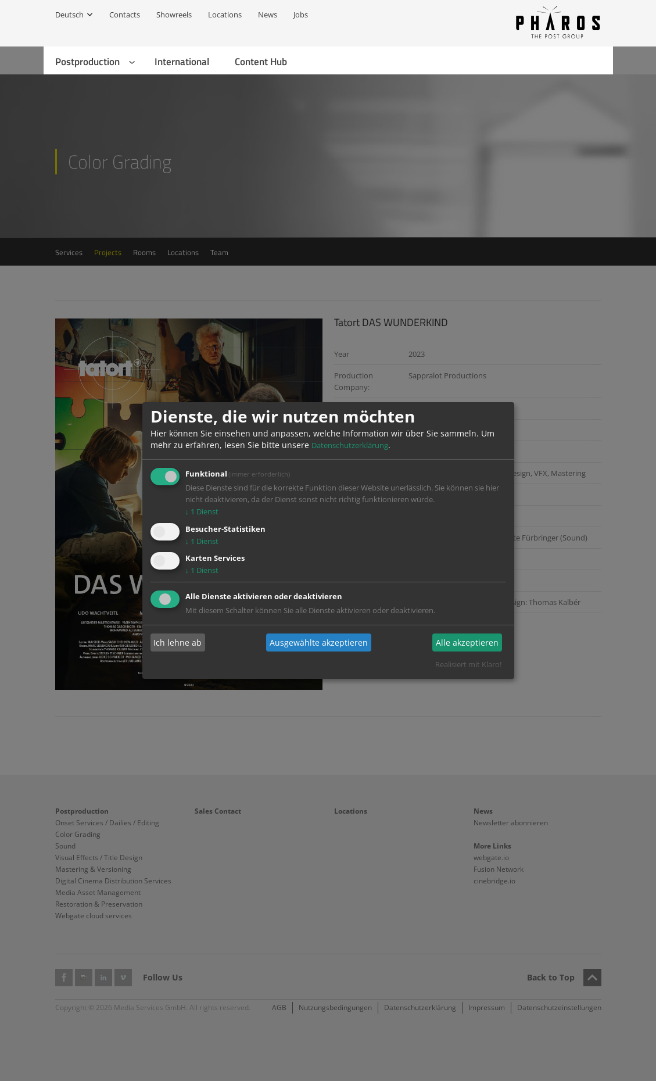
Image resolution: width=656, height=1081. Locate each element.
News (267, 14)
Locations (225, 14)
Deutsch (69, 14)
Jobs (300, 14)
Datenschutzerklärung (349, 445)
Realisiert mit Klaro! (468, 664)
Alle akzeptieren (467, 642)
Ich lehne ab (177, 642)
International (182, 61)
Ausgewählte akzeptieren (319, 642)
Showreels (174, 14)
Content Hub (261, 61)
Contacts (124, 14)
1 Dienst (202, 511)
